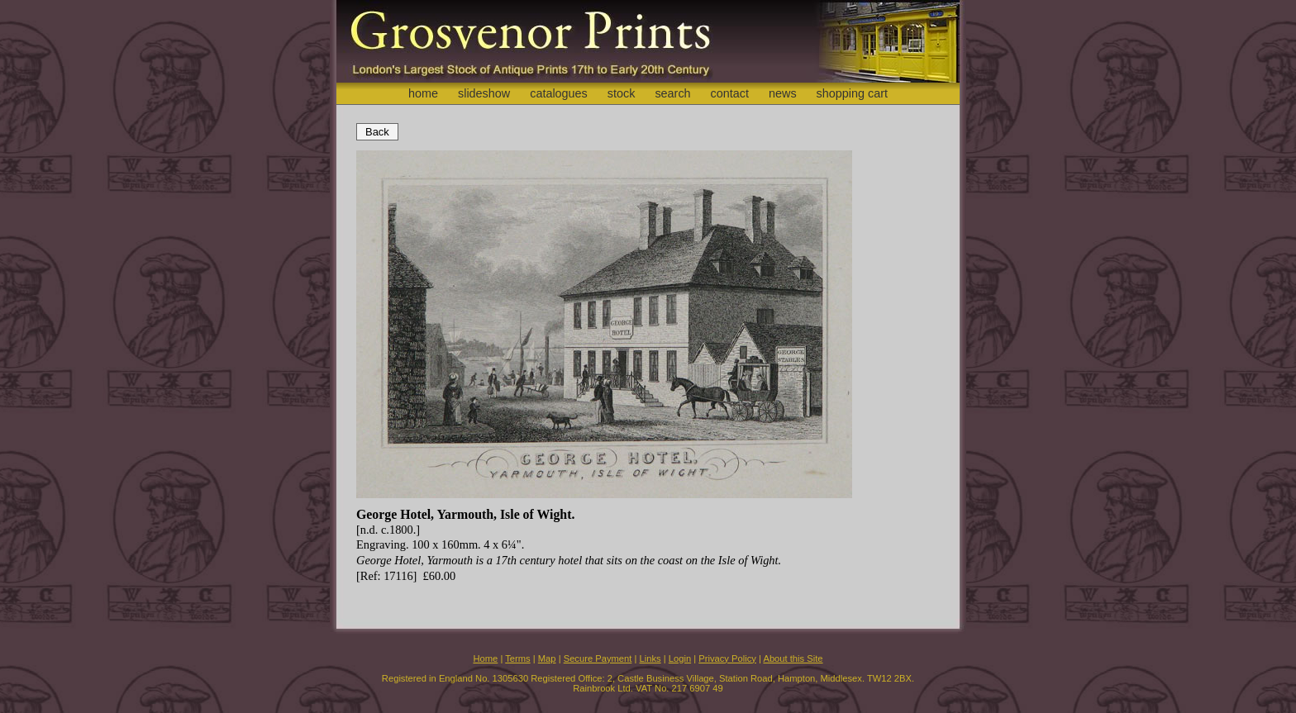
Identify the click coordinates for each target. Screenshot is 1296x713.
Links (650, 658)
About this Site (792, 658)
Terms (517, 658)
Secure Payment (598, 658)
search (672, 93)
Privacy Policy (727, 658)
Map (547, 658)
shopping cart (852, 93)
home (423, 93)
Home (485, 658)
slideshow (484, 93)
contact (730, 93)
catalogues (559, 93)
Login (680, 658)
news (783, 93)
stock (622, 93)
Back (377, 132)
